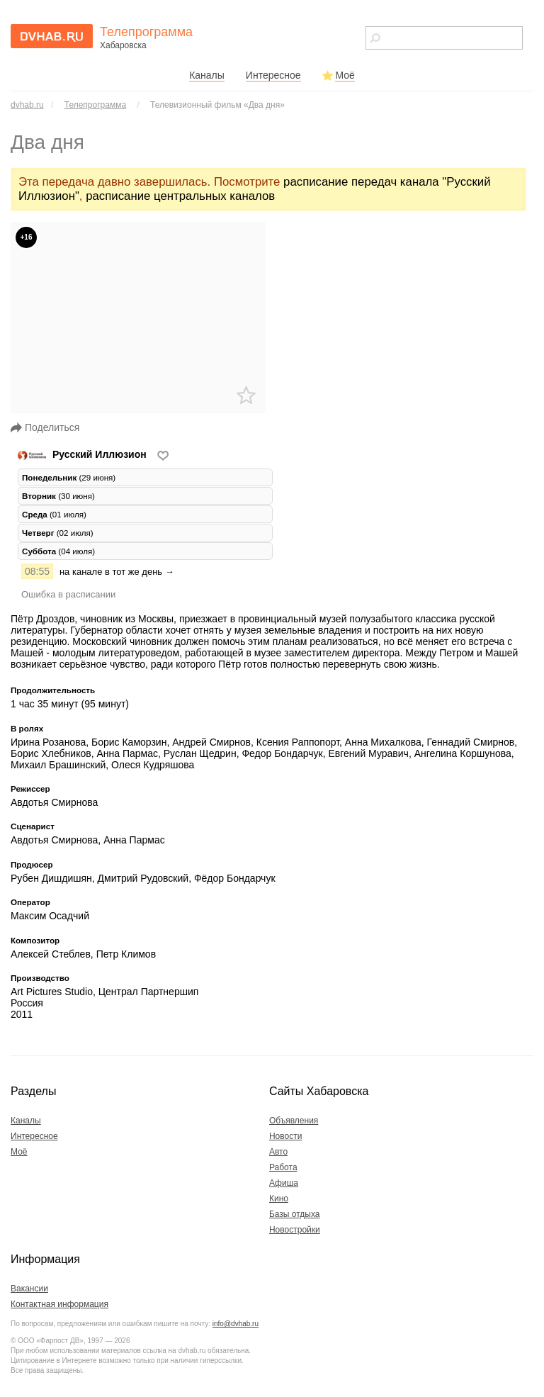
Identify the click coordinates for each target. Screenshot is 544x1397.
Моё (344, 75)
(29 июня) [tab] (68, 477)
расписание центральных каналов (180, 196)
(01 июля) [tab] (54, 514)
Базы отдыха (294, 1214)
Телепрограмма (95, 105)
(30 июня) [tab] (58, 495)
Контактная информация (59, 1304)
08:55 (37, 571)
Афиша (283, 1183)
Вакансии (29, 1289)
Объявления (293, 1121)
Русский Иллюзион (83, 454)
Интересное (273, 75)
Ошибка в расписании (68, 594)
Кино (278, 1199)
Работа (283, 1167)
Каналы (207, 75)
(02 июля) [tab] (58, 532)
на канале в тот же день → (117, 571)
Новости (285, 1136)
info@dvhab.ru (235, 1324)
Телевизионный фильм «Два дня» (217, 105)
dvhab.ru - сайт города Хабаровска (52, 36)
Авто (278, 1152)
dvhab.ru (27, 105)
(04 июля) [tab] (58, 551)
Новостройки (294, 1230)
